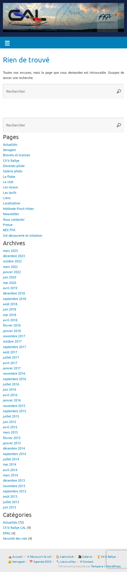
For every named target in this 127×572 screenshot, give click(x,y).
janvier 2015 (12, 443)
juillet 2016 (11, 384)
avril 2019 (10, 288)
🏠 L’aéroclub (65, 557)
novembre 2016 (14, 374)
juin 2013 (9, 507)
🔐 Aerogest (16, 562)
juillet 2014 (11, 459)
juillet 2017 (11, 357)
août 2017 (10, 352)
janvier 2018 (12, 331)
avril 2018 (10, 320)
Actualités (10, 145)
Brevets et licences (16, 155)
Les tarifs (9, 193)
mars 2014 (10, 475)
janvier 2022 (12, 272)
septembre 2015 (14, 411)
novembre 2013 (14, 486)
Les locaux (10, 187)
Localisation (11, 203)
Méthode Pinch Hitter (18, 209)
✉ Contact (86, 562)
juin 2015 (9, 422)
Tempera (97, 566)
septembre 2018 (14, 299)
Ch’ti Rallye (11, 161)
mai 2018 (9, 315)
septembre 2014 (14, 454)
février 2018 (11, 325)
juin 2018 (9, 309)
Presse (8, 225)
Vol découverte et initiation (22, 236)
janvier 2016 (12, 400)
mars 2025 (10, 251)
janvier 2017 (12, 368)
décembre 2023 (14, 256)
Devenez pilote (14, 166)
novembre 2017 (14, 336)
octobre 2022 (12, 261)
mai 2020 (9, 283)
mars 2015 (10, 432)
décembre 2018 (14, 293)
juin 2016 (9, 390)
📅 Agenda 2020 (40, 562)
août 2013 (10, 497)
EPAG (7, 533)
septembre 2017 (14, 347)
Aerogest (9, 150)
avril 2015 (10, 427)
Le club (8, 182)
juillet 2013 (11, 502)
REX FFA (9, 230)
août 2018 (10, 304)
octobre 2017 (12, 341)
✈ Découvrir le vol (39, 557)
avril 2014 (10, 470)
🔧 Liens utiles (65, 562)
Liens (7, 198)
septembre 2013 (14, 491)
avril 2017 (10, 363)
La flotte (9, 177)
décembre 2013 (14, 480)
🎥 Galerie (85, 557)
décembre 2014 (14, 448)
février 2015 (11, 438)
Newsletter (11, 214)
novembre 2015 (14, 406)
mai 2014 (9, 464)
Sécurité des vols (15, 539)
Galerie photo (12, 171)
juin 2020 (9, 277)
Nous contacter (14, 220)
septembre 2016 (14, 379)
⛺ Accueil (15, 557)
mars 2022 (10, 267)
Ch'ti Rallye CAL (14, 528)
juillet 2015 (11, 416)
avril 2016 (10, 395)
